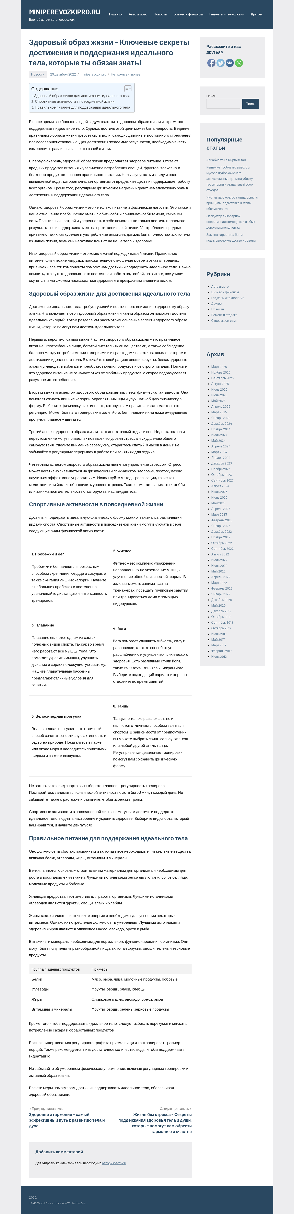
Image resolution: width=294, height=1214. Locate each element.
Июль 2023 (219, 492)
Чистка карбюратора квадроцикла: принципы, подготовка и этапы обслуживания (232, 203)
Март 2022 (219, 582)
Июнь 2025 (219, 395)
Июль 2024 (219, 435)
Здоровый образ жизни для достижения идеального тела (82, 95)
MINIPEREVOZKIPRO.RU (66, 11)
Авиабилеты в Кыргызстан (226, 160)
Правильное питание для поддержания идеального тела (82, 107)
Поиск (211, 96)
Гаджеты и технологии (226, 14)
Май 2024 (218, 440)
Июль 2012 (219, 656)
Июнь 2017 (219, 634)
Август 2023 (220, 486)
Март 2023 (219, 514)
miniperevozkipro (93, 74)
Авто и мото (138, 14)
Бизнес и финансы (188, 14)
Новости (160, 14)
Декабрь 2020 (221, 600)
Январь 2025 (220, 418)
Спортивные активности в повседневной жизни (75, 101)
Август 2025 (220, 384)
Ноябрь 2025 (221, 372)
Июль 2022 (219, 560)
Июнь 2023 (219, 497)
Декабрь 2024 (221, 423)
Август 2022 (220, 554)
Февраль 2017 (221, 651)
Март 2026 (219, 366)
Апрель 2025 (220, 406)
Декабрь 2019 (221, 611)
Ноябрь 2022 (221, 537)
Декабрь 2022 (221, 531)
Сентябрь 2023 (222, 480)
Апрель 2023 (220, 509)
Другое (256, 14)
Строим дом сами (224, 320)
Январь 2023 (220, 526)
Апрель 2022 (220, 577)
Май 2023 (218, 503)
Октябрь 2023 (221, 474)
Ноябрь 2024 (221, 429)
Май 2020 (218, 605)
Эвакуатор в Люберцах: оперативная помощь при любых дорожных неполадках (231, 221)
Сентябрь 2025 (222, 378)
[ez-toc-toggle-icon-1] (125, 88)
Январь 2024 (221, 457)
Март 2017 (218, 645)
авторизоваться (114, 1163)
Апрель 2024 (220, 446)
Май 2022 (218, 571)
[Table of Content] (127, 88)
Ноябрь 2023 (221, 469)
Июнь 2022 (219, 565)
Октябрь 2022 (221, 543)
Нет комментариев (126, 74)
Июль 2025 (219, 389)
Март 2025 (219, 412)
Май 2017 (218, 639)
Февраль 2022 (222, 588)
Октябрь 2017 (221, 628)
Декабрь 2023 (221, 463)
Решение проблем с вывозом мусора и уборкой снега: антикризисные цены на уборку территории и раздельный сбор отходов (230, 178)
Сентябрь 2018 (222, 622)
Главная (115, 14)
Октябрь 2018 (221, 617)
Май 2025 (218, 401)
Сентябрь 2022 (222, 548)
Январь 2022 (221, 594)
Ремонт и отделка (224, 315)
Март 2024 (219, 452)
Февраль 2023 (221, 520)
